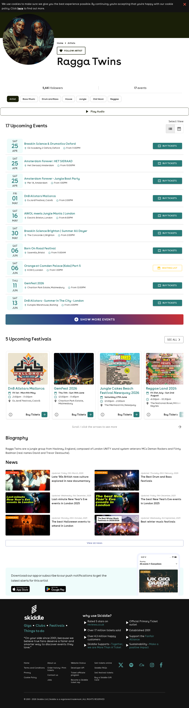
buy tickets (167, 146)
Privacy (27, 672)
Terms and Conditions (34, 668)
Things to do (34, 631)
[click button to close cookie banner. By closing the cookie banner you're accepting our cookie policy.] (184, 4)
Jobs (49, 680)
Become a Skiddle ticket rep (79, 681)
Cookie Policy (30, 677)
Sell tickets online (103, 663)
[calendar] (179, 128)
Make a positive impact (143, 645)
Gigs (27, 625)
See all (174, 339)
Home (60, 43)
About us (51, 663)
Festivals (56, 625)
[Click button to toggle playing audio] (94, 111)
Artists (71, 43)
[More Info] (10, 414)
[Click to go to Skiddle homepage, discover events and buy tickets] (34, 612)
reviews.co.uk (95, 624)
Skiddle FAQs (100, 668)
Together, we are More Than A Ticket (105, 645)
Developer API (77, 668)
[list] (170, 128)
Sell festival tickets (103, 672)
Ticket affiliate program (78, 673)
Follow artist (71, 50)
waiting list (167, 268)
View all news (94, 543)
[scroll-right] (179, 426)
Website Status (78, 663)
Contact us (52, 675)
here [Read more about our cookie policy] (20, 8)
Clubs (40, 625)
